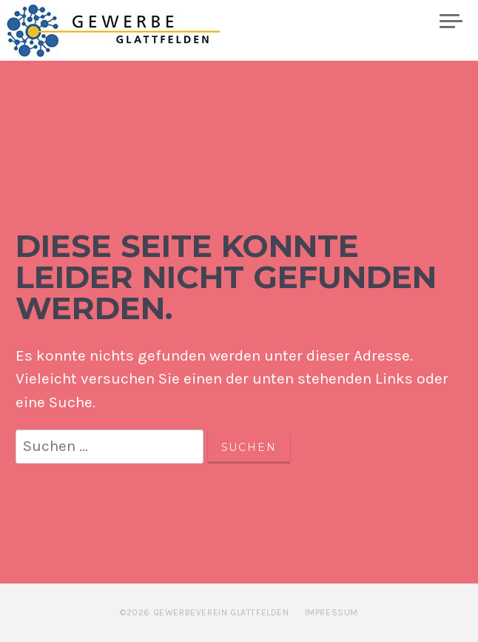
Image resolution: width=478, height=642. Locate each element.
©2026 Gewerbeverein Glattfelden (204, 612)
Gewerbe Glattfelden (127, 30)
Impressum (331, 612)
